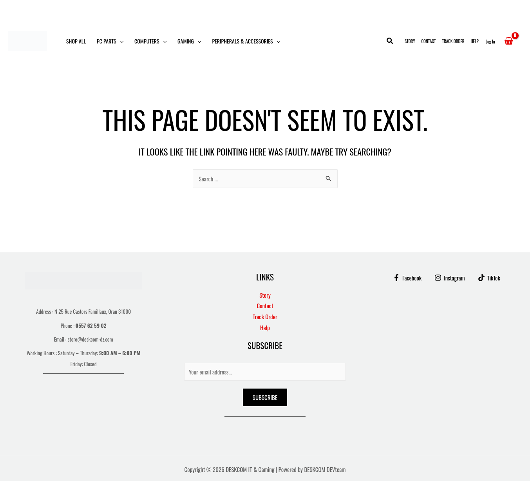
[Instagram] (449, 277)
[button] (119, 41)
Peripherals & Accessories (246, 41)
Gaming (189, 41)
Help (474, 41)
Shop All (76, 41)
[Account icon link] (490, 41)
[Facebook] (407, 277)
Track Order (453, 41)
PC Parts (110, 41)
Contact (428, 41)
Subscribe (265, 397)
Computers (150, 41)
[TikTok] (489, 277)
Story (410, 41)
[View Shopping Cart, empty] (508, 41)
